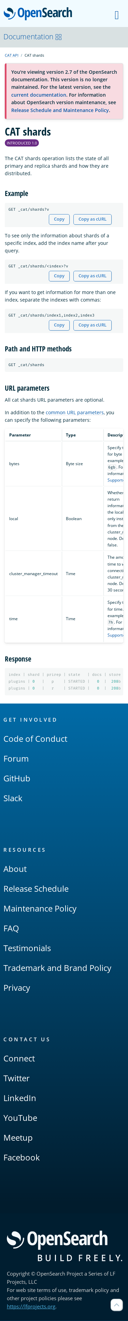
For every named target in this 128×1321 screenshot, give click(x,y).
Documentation (32, 36)
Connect (19, 1058)
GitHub (16, 778)
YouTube (20, 1118)
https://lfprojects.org (31, 1306)
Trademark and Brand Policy (57, 968)
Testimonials (27, 948)
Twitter (16, 1078)
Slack (13, 798)
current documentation (38, 95)
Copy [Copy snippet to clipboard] (59, 219)
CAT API (11, 55)
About (15, 869)
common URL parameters (75, 412)
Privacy (16, 987)
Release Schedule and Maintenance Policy (60, 110)
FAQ (11, 928)
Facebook (21, 1157)
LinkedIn (19, 1098)
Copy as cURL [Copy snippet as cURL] (92, 219)
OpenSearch (40, 14)
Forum (16, 758)
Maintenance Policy (39, 908)
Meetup (18, 1137)
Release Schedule (36, 888)
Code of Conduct (35, 739)
